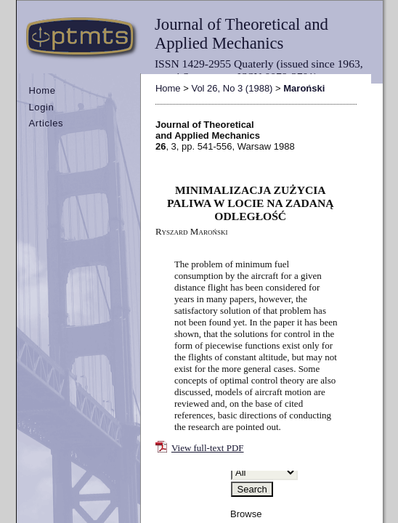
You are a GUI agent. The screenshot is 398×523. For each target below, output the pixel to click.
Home (41, 90)
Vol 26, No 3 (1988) (231, 88)
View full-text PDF (207, 447)
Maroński (304, 88)
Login (41, 107)
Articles (45, 123)
